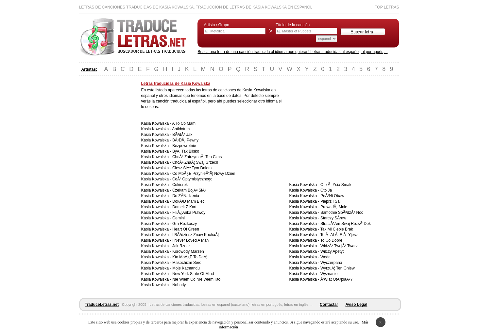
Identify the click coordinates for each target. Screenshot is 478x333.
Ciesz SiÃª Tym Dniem (192, 168)
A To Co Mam (184, 123)
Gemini (178, 218)
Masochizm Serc (186, 262)
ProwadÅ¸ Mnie (333, 207)
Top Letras (387, 7)
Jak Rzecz (181, 246)
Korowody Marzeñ (188, 251)
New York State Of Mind (193, 273)
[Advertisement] (105, 179)
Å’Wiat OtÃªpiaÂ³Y (336, 279)
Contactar (329, 304)
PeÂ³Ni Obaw (332, 196)
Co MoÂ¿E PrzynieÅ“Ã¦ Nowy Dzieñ (203, 173)
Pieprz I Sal (330, 201)
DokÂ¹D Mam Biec (188, 201)
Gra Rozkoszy (184, 223)
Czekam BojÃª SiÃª (189, 190)
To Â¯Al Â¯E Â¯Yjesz (339, 234)
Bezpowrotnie (184, 145)
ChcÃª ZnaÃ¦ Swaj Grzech (195, 162)
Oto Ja (326, 190)
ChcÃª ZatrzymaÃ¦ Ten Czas (197, 157)
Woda (325, 257)
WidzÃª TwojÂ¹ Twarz (339, 246)
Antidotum (181, 129)
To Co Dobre (331, 240)
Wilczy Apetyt (332, 251)
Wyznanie (329, 273)
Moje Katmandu (186, 268)
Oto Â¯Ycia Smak (335, 184)
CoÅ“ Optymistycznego (192, 179)
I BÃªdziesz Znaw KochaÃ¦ (195, 234)
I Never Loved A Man (190, 240)
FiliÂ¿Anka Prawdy (188, 212)
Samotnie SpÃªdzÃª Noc (341, 212)
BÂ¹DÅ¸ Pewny (185, 140)
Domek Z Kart (184, 207)
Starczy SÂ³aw (333, 218)
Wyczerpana (331, 262)
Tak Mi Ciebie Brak (336, 229)
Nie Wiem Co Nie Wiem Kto (196, 279)
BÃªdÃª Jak (182, 134)
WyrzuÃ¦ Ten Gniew (337, 268)
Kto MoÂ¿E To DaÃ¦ (189, 257)
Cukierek (180, 184)
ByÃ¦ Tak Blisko (185, 151)
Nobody (179, 285)
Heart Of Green (185, 229)
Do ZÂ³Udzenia (185, 196)
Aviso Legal (356, 304)
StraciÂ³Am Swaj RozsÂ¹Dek (345, 223)
